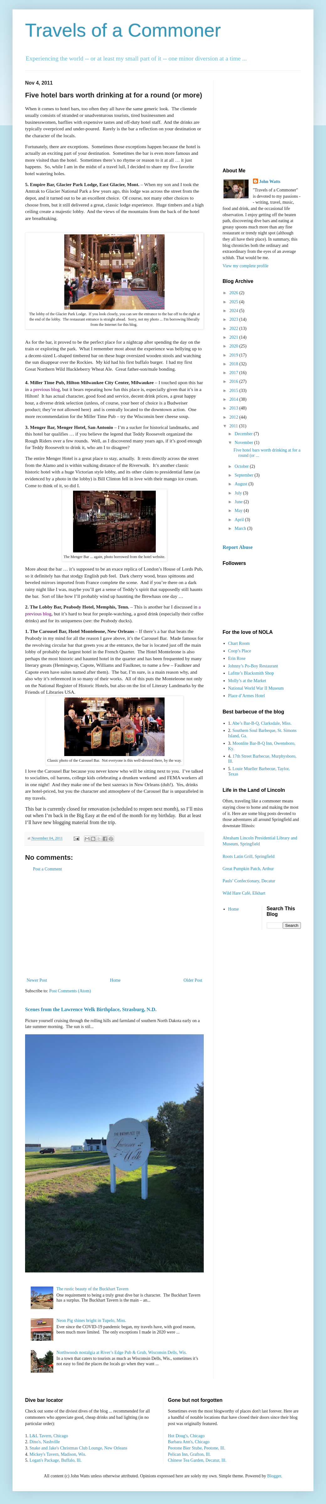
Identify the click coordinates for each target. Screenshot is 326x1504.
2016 (234, 381)
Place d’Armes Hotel (246, 695)
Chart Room (239, 643)
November (244, 442)
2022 (234, 328)
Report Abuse (238, 547)
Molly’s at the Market (247, 680)
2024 (234, 310)
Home (115, 980)
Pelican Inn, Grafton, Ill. (189, 1454)
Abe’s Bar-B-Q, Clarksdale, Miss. (262, 723)
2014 (234, 399)
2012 (234, 417)
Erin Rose (237, 658)
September (244, 475)
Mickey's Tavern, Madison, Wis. (57, 1454)
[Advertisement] (114, 925)
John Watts (270, 181)
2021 (234, 337)
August (241, 484)
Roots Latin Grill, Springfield (249, 856)
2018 (234, 364)
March (240, 528)
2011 (234, 426)
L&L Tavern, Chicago (48, 1436)
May (239, 510)
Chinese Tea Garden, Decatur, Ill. (197, 1460)
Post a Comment (47, 869)
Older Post (193, 980)
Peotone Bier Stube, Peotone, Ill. (196, 1448)
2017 (234, 372)
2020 (234, 346)
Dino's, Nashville (44, 1441)
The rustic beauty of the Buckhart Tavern (92, 1289)
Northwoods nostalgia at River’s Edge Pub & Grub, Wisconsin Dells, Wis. (121, 1352)
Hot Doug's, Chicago (186, 1436)
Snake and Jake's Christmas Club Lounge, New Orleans (78, 1448)
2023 (234, 319)
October (242, 466)
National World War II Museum (256, 688)
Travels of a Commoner (123, 30)
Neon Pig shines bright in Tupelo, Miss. (91, 1320)
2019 (234, 355)
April (239, 519)
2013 (234, 408)
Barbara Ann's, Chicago (189, 1441)
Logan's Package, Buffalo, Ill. (55, 1460)
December (244, 433)
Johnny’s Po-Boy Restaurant (253, 666)
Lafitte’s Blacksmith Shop (251, 673)
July (238, 493)
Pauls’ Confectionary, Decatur (249, 881)
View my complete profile (246, 266)
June (239, 501)
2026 (234, 292)
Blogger (274, 1476)
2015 (234, 390)
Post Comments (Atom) (70, 991)
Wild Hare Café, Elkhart (244, 893)
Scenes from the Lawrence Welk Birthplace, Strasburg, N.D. (90, 1009)
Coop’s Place (239, 651)
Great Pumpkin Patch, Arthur (248, 868)
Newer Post (37, 980)
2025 (234, 302)
